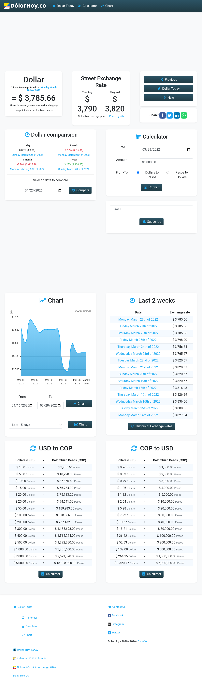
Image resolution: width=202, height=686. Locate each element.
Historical (29, 617)
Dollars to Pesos (152, 175)
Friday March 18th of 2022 (138, 388)
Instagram (116, 624)
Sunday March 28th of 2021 (73, 169)
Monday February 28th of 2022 (27, 169)
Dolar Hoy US (21, 675)
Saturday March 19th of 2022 (138, 381)
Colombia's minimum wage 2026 (34, 667)
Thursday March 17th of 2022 (138, 394)
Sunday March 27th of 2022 (27, 154)
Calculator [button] (50, 574)
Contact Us (116, 606)
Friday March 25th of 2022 (138, 340)
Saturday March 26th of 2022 (138, 333)
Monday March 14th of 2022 (138, 415)
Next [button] (168, 98)
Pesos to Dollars (182, 175)
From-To (122, 172)
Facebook (115, 615)
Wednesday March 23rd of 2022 (138, 354)
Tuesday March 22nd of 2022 (138, 360)
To (50, 397)
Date (122, 147)
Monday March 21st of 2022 (74, 154)
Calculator (87, 6)
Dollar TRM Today (25, 649)
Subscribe (151, 222)
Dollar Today (63, 6)
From (22, 397)
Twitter (114, 632)
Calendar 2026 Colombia (30, 658)
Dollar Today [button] (168, 89)
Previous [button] (168, 79)
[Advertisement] (101, 41)
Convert (151, 187)
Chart (106, 6)
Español (142, 641)
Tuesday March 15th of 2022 (138, 408)
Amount (121, 160)
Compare (80, 190)
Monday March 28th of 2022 (138, 319)
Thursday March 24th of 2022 (138, 347)
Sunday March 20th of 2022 (138, 374)
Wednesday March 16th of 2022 (138, 401)
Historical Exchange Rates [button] (151, 426)
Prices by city (116, 116)
